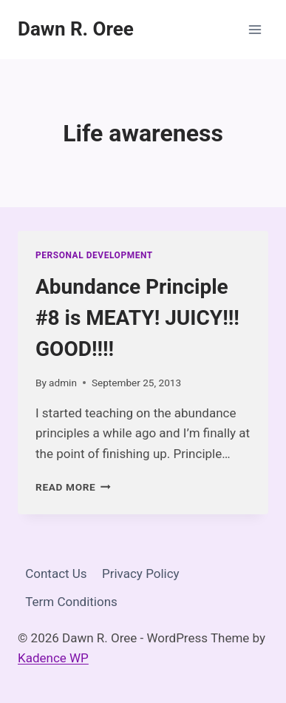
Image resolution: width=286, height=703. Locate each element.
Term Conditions (71, 601)
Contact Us (55, 573)
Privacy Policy (141, 573)
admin (63, 382)
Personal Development (94, 255)
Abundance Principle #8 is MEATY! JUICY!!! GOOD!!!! (137, 318)
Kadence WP (53, 657)
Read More (73, 487)
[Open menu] (254, 29)
